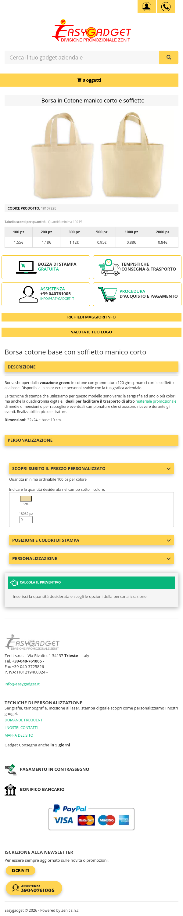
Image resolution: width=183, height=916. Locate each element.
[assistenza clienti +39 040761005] (166, 6)
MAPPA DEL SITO (19, 735)
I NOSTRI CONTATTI (21, 727)
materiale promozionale (156, 401)
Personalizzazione (30, 440)
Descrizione (22, 367)
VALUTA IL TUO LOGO (91, 332)
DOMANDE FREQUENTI (24, 720)
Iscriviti (20, 870)
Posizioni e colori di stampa (91, 540)
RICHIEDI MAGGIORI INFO (91, 317)
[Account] (147, 6)
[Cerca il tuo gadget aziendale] (168, 57)
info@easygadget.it (57, 298)
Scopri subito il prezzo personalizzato (91, 468)
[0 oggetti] (89, 80)
